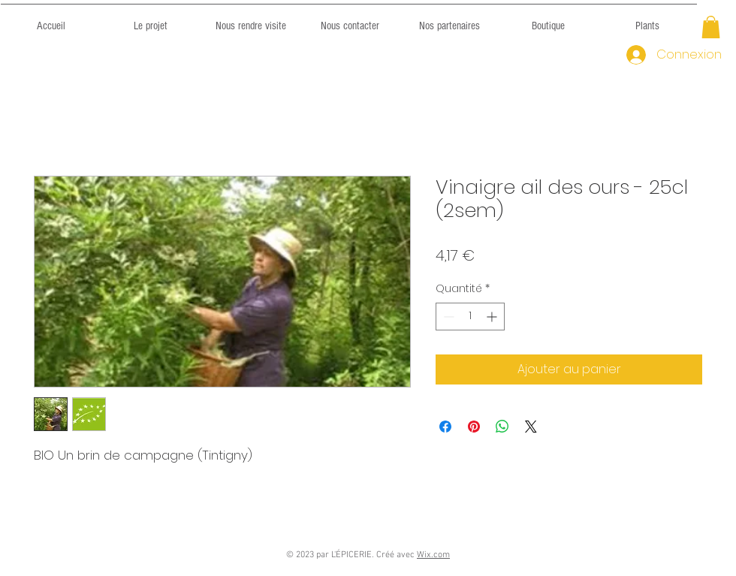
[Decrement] (447, 316)
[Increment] (493, 316)
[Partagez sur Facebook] (445, 427)
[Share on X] (531, 427)
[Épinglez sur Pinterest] (474, 427)
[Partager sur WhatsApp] (502, 427)
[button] (710, 27)
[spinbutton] (470, 316)
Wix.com (433, 555)
